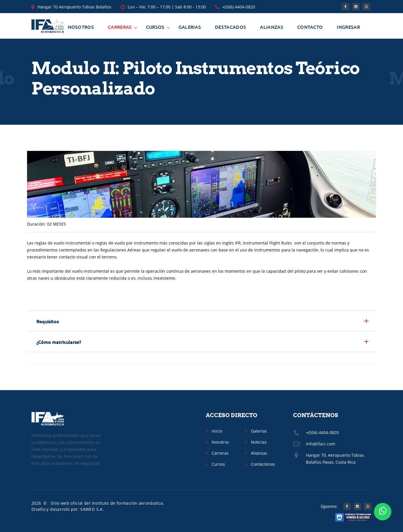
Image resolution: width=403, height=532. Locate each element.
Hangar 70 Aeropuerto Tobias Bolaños (74, 7)
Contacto (310, 27)
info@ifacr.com (320, 444)
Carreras (120, 27)
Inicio (217, 431)
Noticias (259, 442)
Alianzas (271, 27)
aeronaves (199, 250)
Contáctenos (263, 464)
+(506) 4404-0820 (238, 7)
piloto (300, 271)
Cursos (155, 27)
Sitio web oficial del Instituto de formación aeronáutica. (107, 503)
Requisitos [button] (47, 321)
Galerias (190, 27)
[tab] (201, 320)
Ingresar (348, 27)
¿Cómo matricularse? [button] (58, 342)
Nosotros (81, 27)
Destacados (230, 27)
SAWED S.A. (92, 509)
